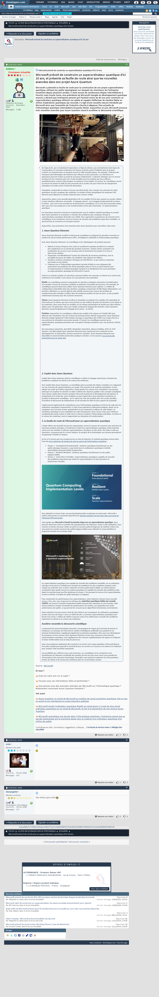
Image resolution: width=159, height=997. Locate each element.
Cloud (44, 7)
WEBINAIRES (46, 10)
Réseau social (35, 17)
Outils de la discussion (105, 60)
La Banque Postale (39, 903)
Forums (40, 2)
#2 (127, 757)
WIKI (104, 10)
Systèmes (140, 7)
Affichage (121, 60)
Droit (127, 2)
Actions (22, 17)
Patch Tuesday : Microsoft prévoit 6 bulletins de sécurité (30, 936)
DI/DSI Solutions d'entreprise (27, 7)
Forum (11, 23)
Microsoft (65, 7)
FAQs (40, 844)
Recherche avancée (149, 17)
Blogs (71, 2)
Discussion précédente (56, 859)
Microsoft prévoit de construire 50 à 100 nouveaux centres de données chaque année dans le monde (50, 915)
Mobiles (129, 7)
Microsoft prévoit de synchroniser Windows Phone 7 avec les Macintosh (37, 942)
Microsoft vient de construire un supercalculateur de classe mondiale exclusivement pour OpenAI (48, 920)
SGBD (113, 7)
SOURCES (86, 10)
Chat (80, 2)
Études (117, 2)
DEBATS (81, 844)
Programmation (101, 7)
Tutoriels (52, 2)
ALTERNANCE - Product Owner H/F (42, 890)
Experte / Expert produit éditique (41, 900)
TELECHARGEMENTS (59, 844)
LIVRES (57, 10)
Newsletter (92, 2)
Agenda (55, 17)
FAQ (63, 2)
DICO (110, 10)
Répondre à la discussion (19, 33)
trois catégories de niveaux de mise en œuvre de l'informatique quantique (77, 458)
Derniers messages (9, 17)
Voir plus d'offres (99, 906)
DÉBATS (96, 10)
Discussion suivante (78, 859)
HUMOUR (119, 10)
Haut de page (122, 960)
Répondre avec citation (104, 752)
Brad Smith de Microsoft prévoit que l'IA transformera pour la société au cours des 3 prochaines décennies (52, 926)
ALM (56, 7)
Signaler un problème (48, 33)
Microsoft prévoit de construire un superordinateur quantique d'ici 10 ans (57, 39)
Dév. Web (82, 7)
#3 (127, 805)
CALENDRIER (100, 844)
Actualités (63, 23)
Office (121, 7)
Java (73, 7)
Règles (69, 17)
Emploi (106, 2)
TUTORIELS (28, 10)
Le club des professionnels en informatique (37, 23)
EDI (90, 7)
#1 (127, 64)
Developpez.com (109, 960)
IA (51, 7)
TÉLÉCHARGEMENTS (71, 10)
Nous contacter (95, 960)
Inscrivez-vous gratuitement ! (57, 13)
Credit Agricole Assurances (45, 892)
